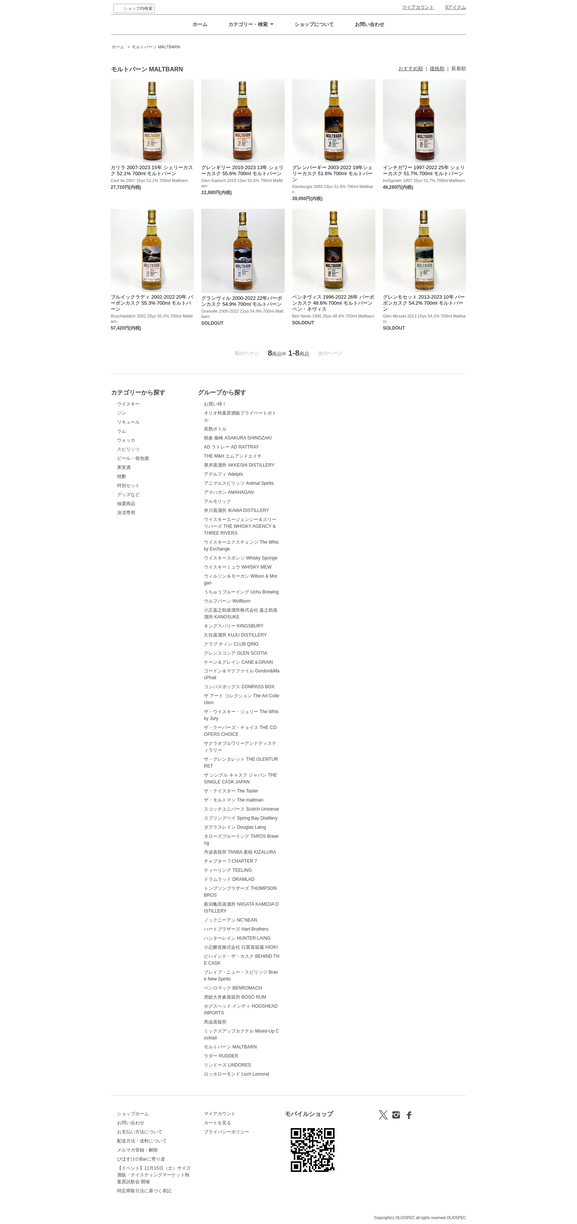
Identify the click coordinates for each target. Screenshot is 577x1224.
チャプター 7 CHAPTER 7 (230, 861)
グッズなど (128, 494)
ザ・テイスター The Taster (231, 791)
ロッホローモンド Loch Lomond (236, 1074)
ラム (121, 431)
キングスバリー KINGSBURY (234, 626)
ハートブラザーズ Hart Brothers (236, 929)
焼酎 (121, 476)
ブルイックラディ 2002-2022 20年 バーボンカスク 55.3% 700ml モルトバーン (152, 303)
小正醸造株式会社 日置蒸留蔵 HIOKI (241, 947)
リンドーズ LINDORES (227, 1065)
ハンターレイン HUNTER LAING (237, 938)
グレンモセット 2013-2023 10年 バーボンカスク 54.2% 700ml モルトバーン (424, 303)
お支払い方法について (139, 1132)
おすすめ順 (410, 68)
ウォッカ (126, 440)
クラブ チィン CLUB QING (231, 644)
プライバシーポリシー (226, 1132)
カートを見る (217, 1122)
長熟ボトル (215, 429)
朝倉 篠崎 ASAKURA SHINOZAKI (238, 438)
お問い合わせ (369, 24)
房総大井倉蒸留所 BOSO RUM (235, 997)
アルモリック (217, 501)
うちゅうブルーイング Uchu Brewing (241, 592)
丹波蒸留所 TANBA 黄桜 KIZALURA (240, 852)
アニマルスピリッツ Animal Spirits (239, 483)
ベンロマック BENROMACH (233, 988)
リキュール (128, 422)
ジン (121, 413)
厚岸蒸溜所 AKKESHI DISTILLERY (239, 465)
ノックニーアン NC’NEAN (230, 920)
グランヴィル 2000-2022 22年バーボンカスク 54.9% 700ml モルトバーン (241, 301)
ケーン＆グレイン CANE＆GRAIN (238, 662)
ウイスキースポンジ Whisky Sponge (241, 558)
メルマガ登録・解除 (137, 1150)
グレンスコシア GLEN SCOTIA (235, 653)
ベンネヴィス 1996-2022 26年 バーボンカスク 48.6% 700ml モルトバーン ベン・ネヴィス (333, 303)
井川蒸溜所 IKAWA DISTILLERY (236, 510)
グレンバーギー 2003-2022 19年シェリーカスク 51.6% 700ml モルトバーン (332, 173)
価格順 (437, 68)
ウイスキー (128, 404)
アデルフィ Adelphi (223, 474)
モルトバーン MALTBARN (156, 47)
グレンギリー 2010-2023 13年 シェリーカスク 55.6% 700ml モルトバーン (242, 170)
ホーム (200, 24)
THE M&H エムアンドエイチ (233, 456)
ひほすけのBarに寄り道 (141, 1159)
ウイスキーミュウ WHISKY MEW (238, 567)
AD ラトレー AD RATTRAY (231, 447)
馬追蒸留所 (215, 1022)
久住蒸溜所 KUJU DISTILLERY (235, 635)
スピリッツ (128, 449)
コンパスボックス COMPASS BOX (239, 686)
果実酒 (124, 467)
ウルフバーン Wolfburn (227, 601)
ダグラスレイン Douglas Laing (235, 827)
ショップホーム (133, 1113)
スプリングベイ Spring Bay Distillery (241, 818)
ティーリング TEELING (228, 870)
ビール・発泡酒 (133, 458)
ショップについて (314, 24)
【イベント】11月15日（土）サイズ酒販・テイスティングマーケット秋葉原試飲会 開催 (154, 1174)
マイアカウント (418, 7)
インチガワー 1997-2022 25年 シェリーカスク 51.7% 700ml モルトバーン (424, 170)
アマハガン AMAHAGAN (229, 492)
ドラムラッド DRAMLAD (229, 879)
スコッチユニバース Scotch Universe (241, 809)
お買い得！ (215, 404)
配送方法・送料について (142, 1141)
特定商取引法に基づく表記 (144, 1190)
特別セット (128, 485)
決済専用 (126, 512)
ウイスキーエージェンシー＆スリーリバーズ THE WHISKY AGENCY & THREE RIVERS (240, 526)
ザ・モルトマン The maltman (233, 800)
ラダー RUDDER (221, 1056)
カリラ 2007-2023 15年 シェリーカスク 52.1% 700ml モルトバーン (152, 170)
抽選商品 (126, 503)
